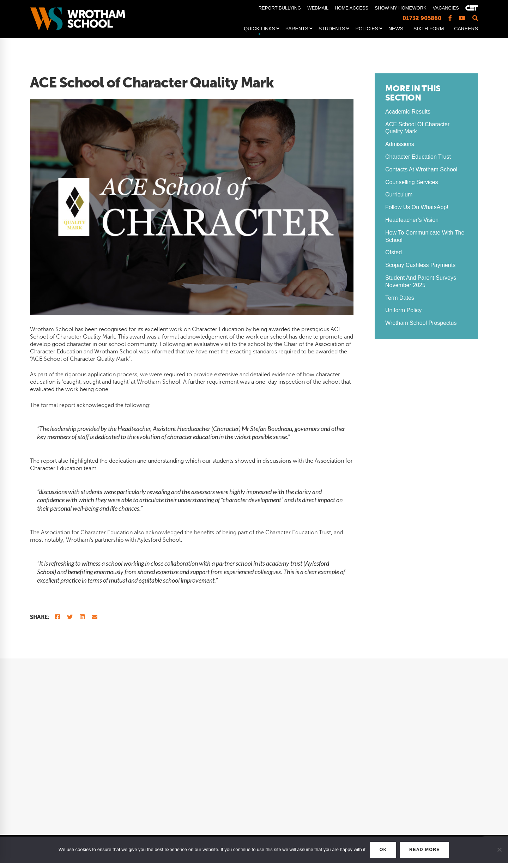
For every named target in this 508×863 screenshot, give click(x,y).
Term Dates (399, 298)
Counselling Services (411, 182)
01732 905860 (422, 18)
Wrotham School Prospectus (420, 323)
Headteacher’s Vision (412, 220)
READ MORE (427, 849)
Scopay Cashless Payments (420, 265)
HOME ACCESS (351, 8)
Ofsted (393, 252)
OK (379, 849)
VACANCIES (446, 8)
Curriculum (398, 194)
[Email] (94, 617)
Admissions (399, 144)
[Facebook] (57, 617)
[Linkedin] (82, 617)
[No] (499, 849)
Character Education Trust (298, 532)
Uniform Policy (403, 310)
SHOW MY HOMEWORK (400, 8)
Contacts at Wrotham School (421, 169)
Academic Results (407, 112)
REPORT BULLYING (280, 8)
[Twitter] (69, 617)
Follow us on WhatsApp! (416, 207)
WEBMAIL (317, 8)
